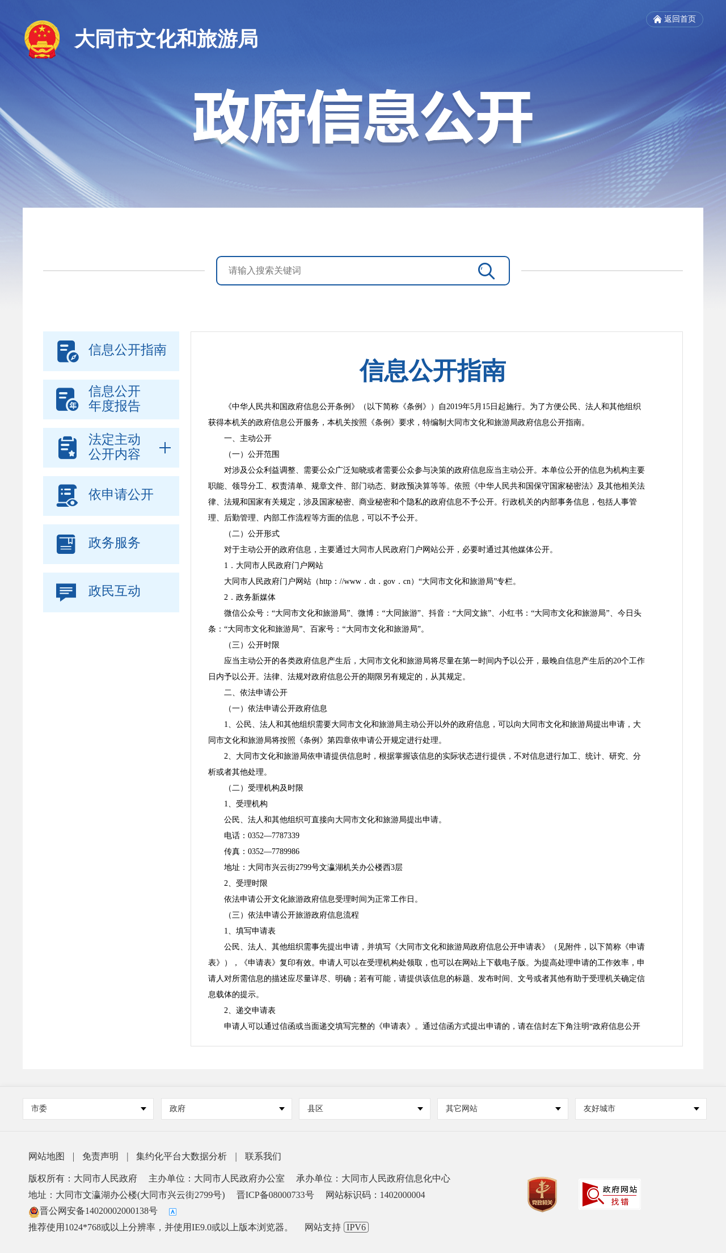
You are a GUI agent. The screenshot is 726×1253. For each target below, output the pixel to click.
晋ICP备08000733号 (275, 1195)
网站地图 (46, 1156)
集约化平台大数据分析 (181, 1156)
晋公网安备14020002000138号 (93, 1211)
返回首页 (674, 19)
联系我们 (263, 1156)
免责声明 (100, 1156)
